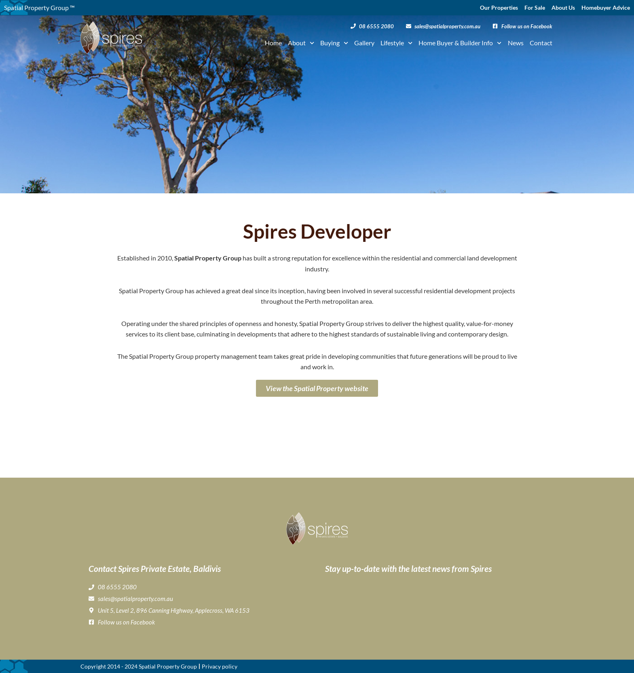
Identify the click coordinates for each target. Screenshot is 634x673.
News (516, 43)
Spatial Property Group (168, 666)
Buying (334, 43)
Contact (541, 43)
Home (273, 43)
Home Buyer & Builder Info (459, 43)
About (301, 43)
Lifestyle (396, 43)
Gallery (364, 43)
